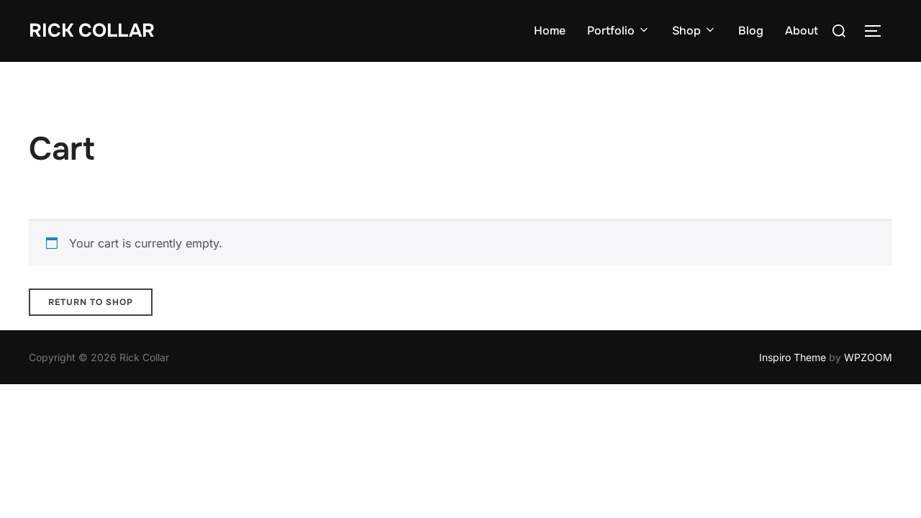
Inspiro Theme (792, 357)
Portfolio (618, 30)
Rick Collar (92, 30)
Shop (694, 30)
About (801, 30)
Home (550, 30)
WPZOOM (868, 357)
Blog (750, 30)
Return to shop (90, 302)
